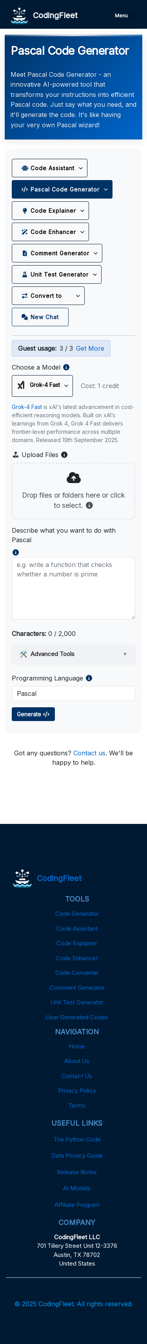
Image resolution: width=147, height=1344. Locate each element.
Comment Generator (55, 253)
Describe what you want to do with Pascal (64, 535)
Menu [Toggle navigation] (125, 16)
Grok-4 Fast (27, 406)
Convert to (47, 295)
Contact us (89, 753)
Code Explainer (49, 210)
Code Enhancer (49, 232)
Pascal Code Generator (61, 189)
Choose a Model (36, 367)
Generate (33, 714)
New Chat (40, 317)
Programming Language (47, 678)
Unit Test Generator (55, 274)
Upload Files (40, 454)
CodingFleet (44, 16)
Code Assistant (48, 168)
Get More (90, 348)
